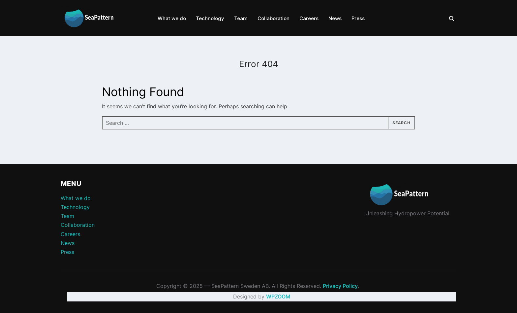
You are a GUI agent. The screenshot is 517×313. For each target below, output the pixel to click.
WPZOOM (278, 296)
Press (358, 18)
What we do (172, 18)
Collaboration (273, 18)
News (335, 18)
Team (241, 18)
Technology (210, 18)
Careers (309, 18)
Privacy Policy (340, 286)
